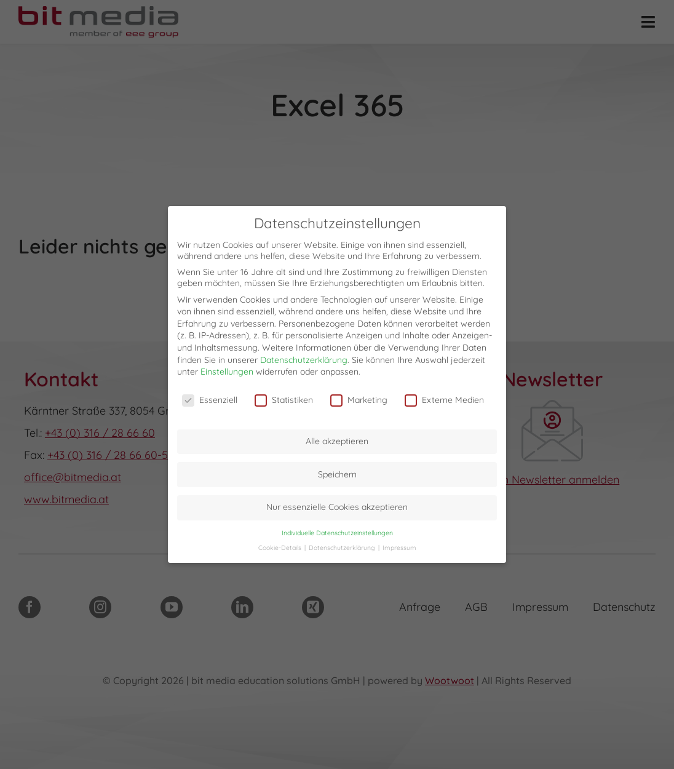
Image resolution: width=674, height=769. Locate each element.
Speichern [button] (337, 470)
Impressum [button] (399, 544)
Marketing (358, 396)
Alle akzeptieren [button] (337, 437)
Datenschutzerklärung (303, 356)
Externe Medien (444, 396)
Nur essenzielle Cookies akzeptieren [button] (337, 503)
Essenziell (209, 396)
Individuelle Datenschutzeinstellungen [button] (337, 529)
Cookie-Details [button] (280, 544)
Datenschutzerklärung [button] (343, 544)
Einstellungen (226, 367)
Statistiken (284, 396)
